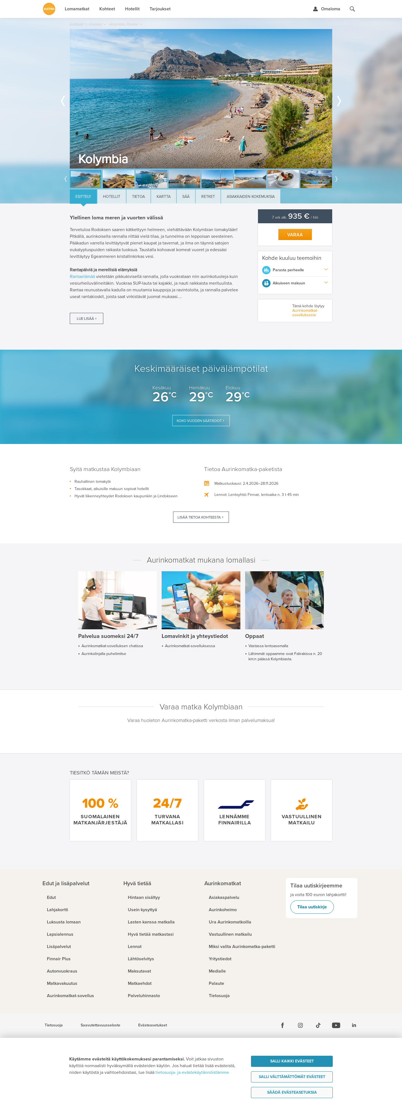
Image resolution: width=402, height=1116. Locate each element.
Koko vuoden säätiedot (199, 421)
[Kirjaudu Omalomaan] (326, 9)
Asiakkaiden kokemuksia (251, 196)
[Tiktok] (318, 1025)
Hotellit (111, 196)
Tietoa (138, 196)
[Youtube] (336, 1025)
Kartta (164, 196)
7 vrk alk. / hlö (295, 217)
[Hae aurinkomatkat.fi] (352, 9)
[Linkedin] (354, 1025)
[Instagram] (300, 1025)
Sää (186, 196)
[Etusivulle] (49, 9)
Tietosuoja (54, 1025)
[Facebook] (282, 1025)
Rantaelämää (82, 276)
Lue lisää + (87, 318)
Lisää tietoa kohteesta (199, 517)
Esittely (83, 196)
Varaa (295, 234)
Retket (208, 196)
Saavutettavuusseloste (100, 1025)
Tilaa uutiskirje (312, 907)
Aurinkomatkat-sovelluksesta (305, 312)
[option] (201, 99)
